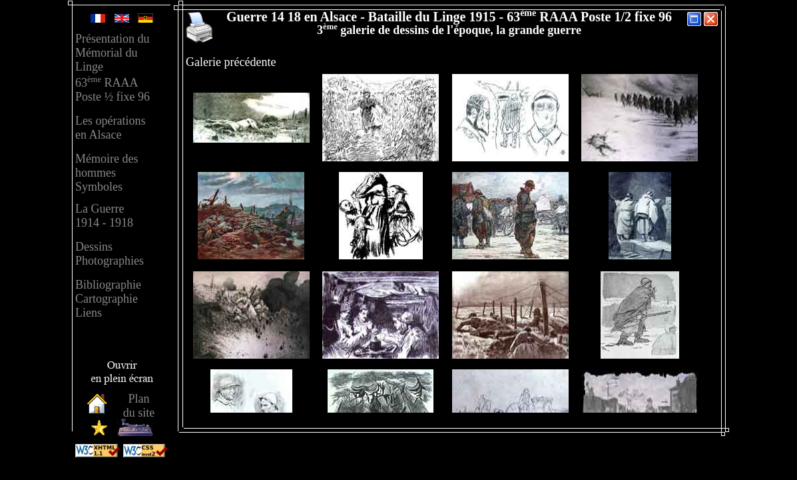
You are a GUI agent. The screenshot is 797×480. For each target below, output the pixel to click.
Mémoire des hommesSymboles (106, 172)
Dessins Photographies (109, 253)
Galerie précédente (231, 62)
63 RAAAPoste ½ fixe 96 (112, 89)
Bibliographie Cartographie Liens (108, 298)
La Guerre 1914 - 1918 (104, 215)
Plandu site (139, 405)
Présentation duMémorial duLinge (112, 52)
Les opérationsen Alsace (110, 127)
